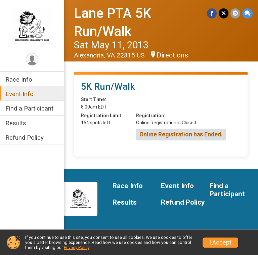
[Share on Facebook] (212, 13)
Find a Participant (29, 108)
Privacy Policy (76, 247)
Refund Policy (24, 137)
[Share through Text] (247, 13)
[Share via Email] (235, 13)
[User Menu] (32, 59)
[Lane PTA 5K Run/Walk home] (32, 26)
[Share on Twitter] (223, 13)
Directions (172, 55)
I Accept (220, 242)
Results (15, 123)
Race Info (18, 79)
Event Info (19, 93)
